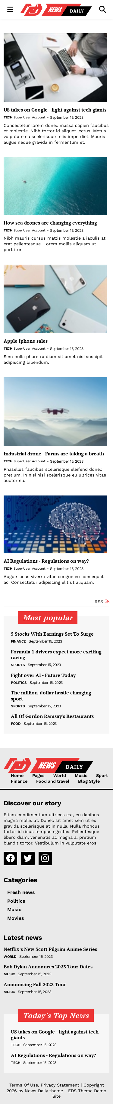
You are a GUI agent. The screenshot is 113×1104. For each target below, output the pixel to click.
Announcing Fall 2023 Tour (35, 984)
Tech (8, 117)
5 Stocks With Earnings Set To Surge (52, 634)
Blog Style (89, 781)
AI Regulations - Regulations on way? (46, 561)
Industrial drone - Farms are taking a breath (54, 454)
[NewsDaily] (56, 10)
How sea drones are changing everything (50, 223)
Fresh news (21, 892)
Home (17, 775)
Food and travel (52, 781)
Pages (38, 775)
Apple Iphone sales (26, 341)
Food (15, 723)
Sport (102, 775)
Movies (15, 918)
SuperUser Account (30, 117)
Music (81, 775)
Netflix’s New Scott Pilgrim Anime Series (50, 949)
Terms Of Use (23, 1085)
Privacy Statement (60, 1085)
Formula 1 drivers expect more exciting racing (56, 654)
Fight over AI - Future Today (43, 675)
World (59, 775)
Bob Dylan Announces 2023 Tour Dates (48, 967)
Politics (19, 682)
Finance (18, 641)
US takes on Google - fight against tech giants (55, 110)
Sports (18, 665)
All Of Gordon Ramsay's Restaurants (52, 716)
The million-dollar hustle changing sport (51, 695)
